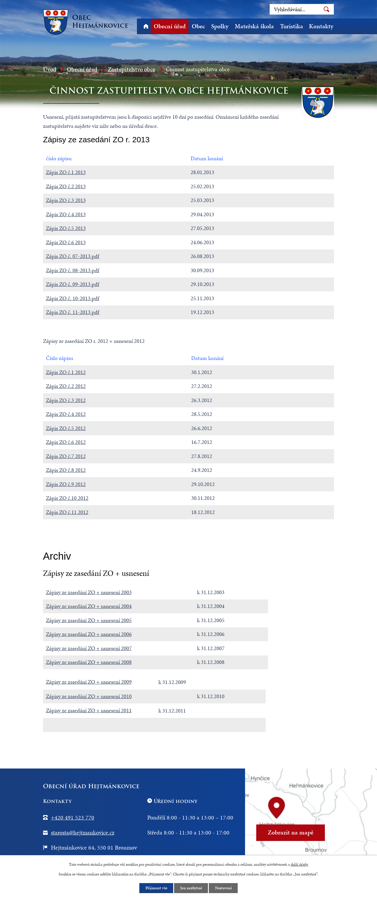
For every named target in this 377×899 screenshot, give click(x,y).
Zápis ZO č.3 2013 (66, 200)
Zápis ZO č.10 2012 (67, 498)
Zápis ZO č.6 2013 (66, 242)
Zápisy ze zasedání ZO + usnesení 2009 (89, 682)
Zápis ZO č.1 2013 (66, 172)
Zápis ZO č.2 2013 (66, 186)
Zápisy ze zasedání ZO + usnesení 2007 (89, 648)
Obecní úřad (170, 26)
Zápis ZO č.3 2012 (66, 400)
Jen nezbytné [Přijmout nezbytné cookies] (191, 888)
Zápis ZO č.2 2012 (66, 386)
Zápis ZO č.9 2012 (66, 484)
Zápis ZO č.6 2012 (66, 442)
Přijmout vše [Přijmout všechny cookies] (156, 888)
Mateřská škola (254, 26)
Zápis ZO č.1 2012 (66, 372)
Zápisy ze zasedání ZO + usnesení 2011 (89, 710)
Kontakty (321, 26)
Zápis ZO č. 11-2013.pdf (72, 312)
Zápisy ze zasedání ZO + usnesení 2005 (89, 620)
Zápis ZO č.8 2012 (66, 470)
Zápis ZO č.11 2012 (67, 512)
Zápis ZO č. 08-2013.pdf (72, 270)
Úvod (146, 26)
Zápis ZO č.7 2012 (66, 456)
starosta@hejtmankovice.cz (82, 832)
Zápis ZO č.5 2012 (66, 428)
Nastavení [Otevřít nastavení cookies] (223, 888)
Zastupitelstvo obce (131, 69)
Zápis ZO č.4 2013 (66, 214)
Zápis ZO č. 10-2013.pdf (72, 298)
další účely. (299, 864)
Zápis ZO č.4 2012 (66, 414)
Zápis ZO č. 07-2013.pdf (72, 256)
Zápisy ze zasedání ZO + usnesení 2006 (89, 634)
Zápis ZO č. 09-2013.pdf (72, 284)
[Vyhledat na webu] (301, 9)
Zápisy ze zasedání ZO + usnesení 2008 (89, 662)
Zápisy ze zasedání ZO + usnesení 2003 (89, 592)
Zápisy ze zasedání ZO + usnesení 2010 (89, 696)
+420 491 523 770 (72, 817)
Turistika (291, 26)
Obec (198, 26)
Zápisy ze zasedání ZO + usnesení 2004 (89, 606)
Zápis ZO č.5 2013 (66, 228)
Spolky (220, 26)
